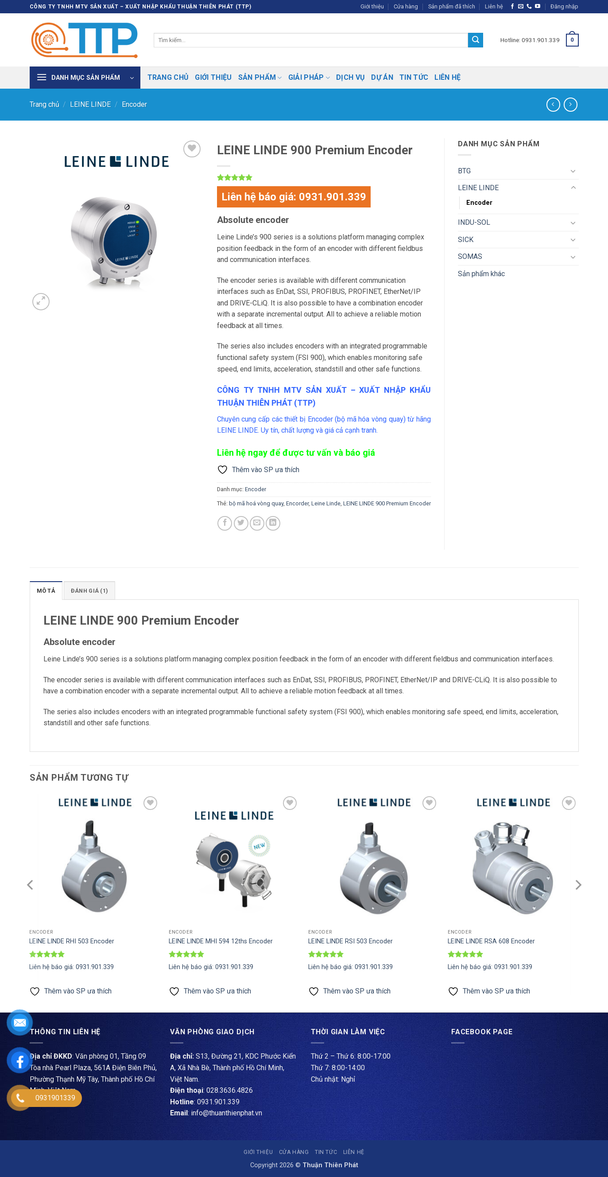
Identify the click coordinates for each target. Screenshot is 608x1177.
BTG (464, 171)
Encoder (134, 104)
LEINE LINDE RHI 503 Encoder (71, 941)
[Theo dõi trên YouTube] (537, 7)
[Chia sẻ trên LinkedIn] (273, 523)
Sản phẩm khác (481, 274)
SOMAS (470, 256)
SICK (465, 239)
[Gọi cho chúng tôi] (529, 7)
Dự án (382, 77)
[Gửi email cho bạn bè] (257, 523)
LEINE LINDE (90, 104)
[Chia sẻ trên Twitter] (241, 523)
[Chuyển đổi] (573, 170)
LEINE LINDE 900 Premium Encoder (387, 503)
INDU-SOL (474, 222)
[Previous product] (570, 104)
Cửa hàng (406, 6)
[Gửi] (475, 40)
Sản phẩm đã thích (451, 6)
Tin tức (413, 77)
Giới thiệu (372, 6)
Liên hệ (494, 6)
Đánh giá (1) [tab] (89, 590)
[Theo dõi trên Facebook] (512, 7)
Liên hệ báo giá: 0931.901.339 (293, 197)
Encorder (297, 503)
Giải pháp (309, 77)
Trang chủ (168, 77)
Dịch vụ (350, 77)
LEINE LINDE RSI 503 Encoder (350, 941)
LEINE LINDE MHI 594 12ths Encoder (221, 941)
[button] (564, 6)
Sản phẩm (260, 77)
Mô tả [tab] (46, 590)
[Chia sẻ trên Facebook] (224, 523)
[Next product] (553, 104)
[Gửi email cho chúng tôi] (520, 7)
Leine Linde (326, 503)
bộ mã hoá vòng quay (256, 503)
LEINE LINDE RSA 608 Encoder (491, 941)
